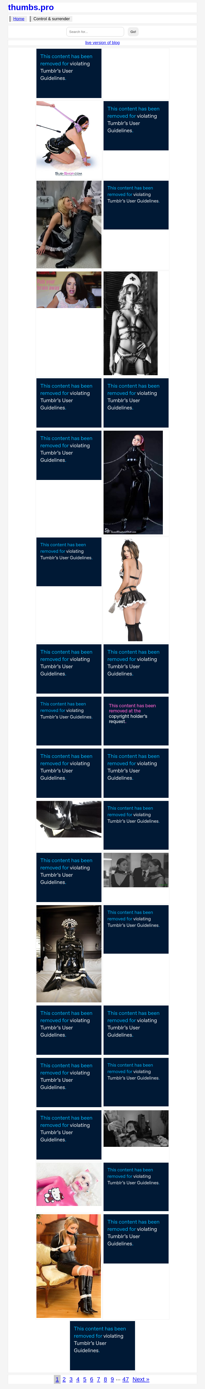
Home (18, 19)
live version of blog (102, 42)
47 (126, 1379)
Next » (140, 1379)
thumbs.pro (31, 7)
